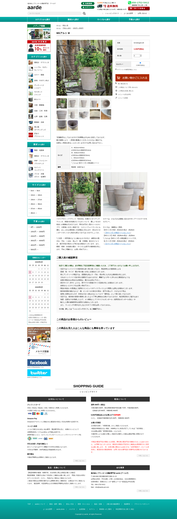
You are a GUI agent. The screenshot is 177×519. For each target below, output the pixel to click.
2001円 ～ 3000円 (38, 236)
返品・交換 (98, 504)
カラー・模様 (39, 75)
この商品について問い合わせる (128, 87)
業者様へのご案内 (105, 509)
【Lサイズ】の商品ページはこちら (117, 244)
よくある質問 (128, 13)
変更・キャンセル (84, 504)
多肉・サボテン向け (41, 80)
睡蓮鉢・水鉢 (39, 122)
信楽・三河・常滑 (40, 111)
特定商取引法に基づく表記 (125, 509)
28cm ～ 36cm (36, 204)
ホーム (58, 25)
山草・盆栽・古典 (40, 116)
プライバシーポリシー (141, 504)
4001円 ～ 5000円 (38, 245)
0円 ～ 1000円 (36, 227)
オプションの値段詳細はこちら (127, 69)
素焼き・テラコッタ (41, 62)
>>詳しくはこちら (79, 460)
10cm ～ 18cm (36, 195)
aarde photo (60, 509)
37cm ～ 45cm (36, 208)
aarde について (40, 504)
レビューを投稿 (123, 98)
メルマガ (72, 509)
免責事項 (127, 504)
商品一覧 (65, 25)
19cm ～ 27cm (36, 200)
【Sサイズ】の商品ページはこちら (117, 233)
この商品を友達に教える (125, 91)
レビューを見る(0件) (124, 94)
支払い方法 (70, 504)
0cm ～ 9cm (35, 191)
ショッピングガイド (112, 13)
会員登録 (82, 509)
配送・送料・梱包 (56, 504)
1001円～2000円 (78, 28)
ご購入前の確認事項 (113, 504)
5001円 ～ (35, 249)
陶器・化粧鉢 (39, 150)
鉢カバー (37, 99)
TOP (29, 504)
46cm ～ (34, 213)
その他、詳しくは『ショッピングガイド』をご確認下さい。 (81, 309)
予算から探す (67, 28)
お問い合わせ (142, 13)
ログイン (92, 509)
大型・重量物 (39, 105)
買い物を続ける (123, 84)
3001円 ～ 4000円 (38, 241)
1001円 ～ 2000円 (38, 232)
